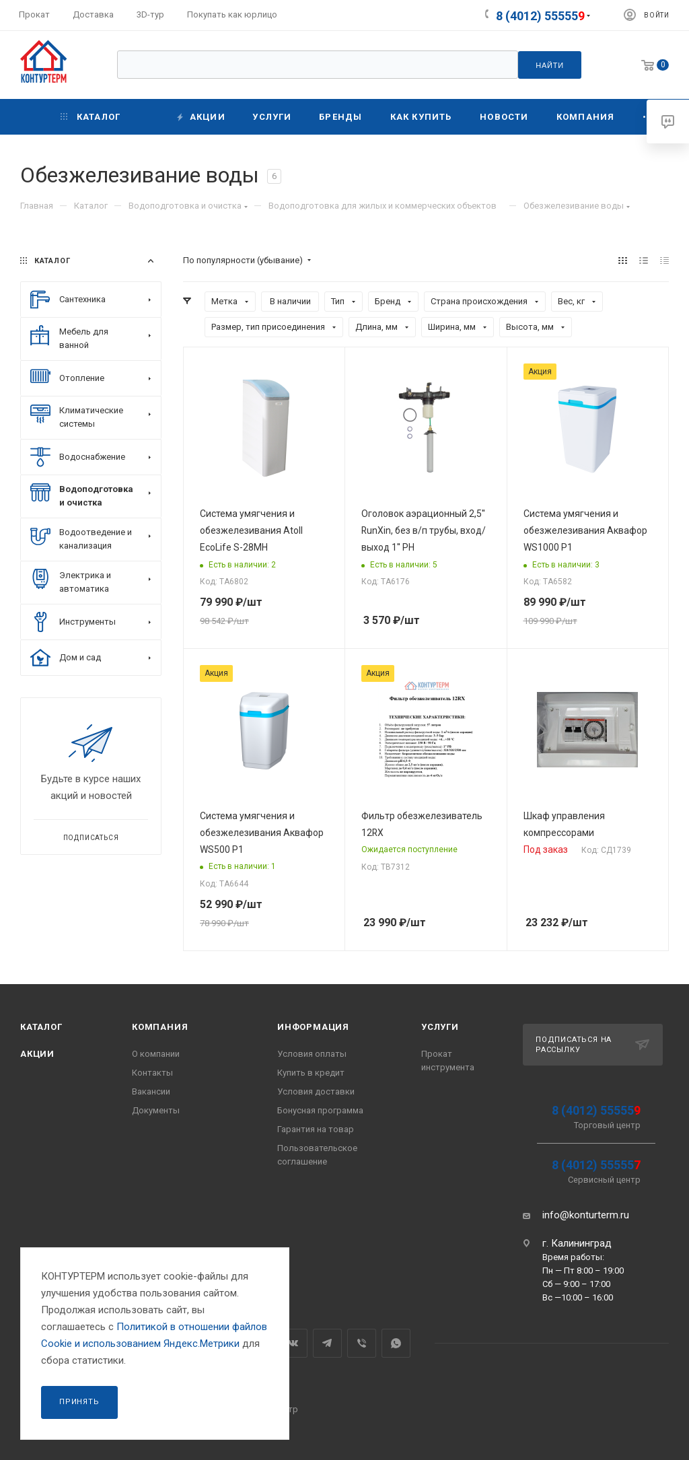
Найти (550, 65)
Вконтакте (293, 1343)
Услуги (440, 1027)
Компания (160, 1027)
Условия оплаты (312, 1054)
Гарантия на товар (315, 1129)
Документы (156, 1110)
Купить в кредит (310, 1073)
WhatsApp (396, 1343)
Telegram (327, 1343)
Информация (313, 1027)
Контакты (152, 1073)
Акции (37, 1054)
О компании (156, 1054)
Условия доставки (316, 1091)
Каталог (41, 1027)
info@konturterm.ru (585, 1215)
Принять (79, 1401)
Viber (361, 1343)
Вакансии (151, 1091)
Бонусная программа (320, 1110)
